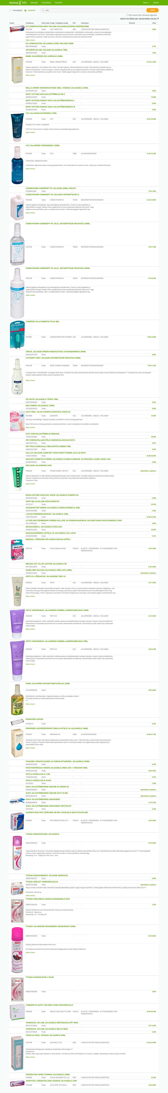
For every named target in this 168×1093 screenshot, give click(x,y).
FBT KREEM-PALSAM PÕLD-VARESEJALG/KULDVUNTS (50, 440)
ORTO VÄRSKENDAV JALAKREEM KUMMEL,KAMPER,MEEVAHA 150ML (57, 610)
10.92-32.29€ (151, 1012)
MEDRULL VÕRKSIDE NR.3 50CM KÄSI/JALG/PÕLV (48, 539)
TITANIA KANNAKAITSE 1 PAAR (40, 977)
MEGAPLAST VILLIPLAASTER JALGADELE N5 (46, 564)
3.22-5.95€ (152, 820)
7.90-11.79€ (152, 366)
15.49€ (153, 416)
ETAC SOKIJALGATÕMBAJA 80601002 (42, 434)
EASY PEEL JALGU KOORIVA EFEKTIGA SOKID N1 (48, 412)
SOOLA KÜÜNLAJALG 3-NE (38, 774)
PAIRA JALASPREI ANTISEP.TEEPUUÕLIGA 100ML (48, 683)
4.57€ (154, 443)
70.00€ (153, 97)
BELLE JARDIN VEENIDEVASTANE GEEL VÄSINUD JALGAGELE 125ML (57, 88)
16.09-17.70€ (151, 734)
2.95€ (154, 91)
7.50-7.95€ (152, 191)
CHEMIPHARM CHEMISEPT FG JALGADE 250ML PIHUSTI (51, 188)
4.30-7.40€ (152, 247)
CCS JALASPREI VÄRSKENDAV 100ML (43, 145)
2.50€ (154, 462)
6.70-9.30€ (152, 278)
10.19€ (153, 1077)
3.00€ (154, 992)
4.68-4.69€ (152, 690)
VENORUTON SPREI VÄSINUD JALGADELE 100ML (48, 1074)
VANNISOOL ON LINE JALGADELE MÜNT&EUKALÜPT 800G (52, 1023)
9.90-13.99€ (152, 337)
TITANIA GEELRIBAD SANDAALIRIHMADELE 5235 (48, 899)
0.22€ (154, 724)
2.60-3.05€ (152, 771)
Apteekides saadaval (148, 471)
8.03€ (154, 355)
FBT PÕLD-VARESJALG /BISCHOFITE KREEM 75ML (48, 446)
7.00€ (154, 53)
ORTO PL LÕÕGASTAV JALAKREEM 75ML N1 (46, 576)
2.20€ (154, 809)
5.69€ (154, 498)
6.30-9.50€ (152, 936)
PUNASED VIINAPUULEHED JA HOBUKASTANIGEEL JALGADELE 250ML (58, 761)
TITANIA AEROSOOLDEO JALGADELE (42, 834)
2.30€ (154, 905)
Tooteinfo (58, 3)
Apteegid (34, 3)
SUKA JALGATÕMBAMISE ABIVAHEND (43, 799)
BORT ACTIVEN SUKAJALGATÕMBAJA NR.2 (45, 94)
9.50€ (154, 878)
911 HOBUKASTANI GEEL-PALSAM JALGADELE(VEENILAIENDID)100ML (57, 26)
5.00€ (154, 103)
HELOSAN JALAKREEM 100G (39, 465)
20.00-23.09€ (151, 456)
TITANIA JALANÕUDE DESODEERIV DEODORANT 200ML (51, 926)
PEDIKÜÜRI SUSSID (34, 719)
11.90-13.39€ (151, 154)
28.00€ (153, 437)
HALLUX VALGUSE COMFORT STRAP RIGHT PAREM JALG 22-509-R (56, 453)
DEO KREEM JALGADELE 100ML (40, 406)
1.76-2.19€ (152, 803)
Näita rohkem (30, 40)
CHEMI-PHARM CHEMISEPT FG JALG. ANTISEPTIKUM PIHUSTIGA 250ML (58, 268)
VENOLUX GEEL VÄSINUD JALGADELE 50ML (46, 1035)
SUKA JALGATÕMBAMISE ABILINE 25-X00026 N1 (47, 787)
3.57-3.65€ (152, 583)
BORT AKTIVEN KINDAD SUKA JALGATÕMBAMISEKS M (50, 107)
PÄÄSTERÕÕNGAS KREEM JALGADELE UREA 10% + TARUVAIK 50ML (57, 768)
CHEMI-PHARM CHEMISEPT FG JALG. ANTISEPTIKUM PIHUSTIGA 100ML (58, 224)
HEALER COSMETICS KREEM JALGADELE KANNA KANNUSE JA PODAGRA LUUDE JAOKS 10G (68, 459)
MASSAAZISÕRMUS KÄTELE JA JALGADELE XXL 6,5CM (51, 533)
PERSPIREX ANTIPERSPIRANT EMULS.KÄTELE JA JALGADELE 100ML (57, 728)
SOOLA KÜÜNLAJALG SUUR (38, 780)
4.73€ (154, 46)
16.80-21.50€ (151, 517)
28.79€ (153, 504)
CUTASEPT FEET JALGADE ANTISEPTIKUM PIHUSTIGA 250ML (53, 358)
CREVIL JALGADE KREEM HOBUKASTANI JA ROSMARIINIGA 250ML (56, 352)
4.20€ (154, 1032)
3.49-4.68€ (152, 1085)
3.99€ (154, 29)
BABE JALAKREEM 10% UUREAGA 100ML (44, 56)
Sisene (156, 3)
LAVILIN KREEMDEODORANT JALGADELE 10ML (47, 514)
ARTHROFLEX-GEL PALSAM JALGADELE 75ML (47, 50)
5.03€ (154, 764)
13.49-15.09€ (151, 1043)
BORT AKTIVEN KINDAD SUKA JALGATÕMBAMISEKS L (50, 100)
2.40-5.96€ (152, 567)
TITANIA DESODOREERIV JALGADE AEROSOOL (47, 875)
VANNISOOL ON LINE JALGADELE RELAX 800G (47, 1029)
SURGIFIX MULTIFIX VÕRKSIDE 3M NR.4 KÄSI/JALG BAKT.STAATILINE (57, 812)
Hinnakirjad (46, 3)
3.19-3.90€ (152, 616)
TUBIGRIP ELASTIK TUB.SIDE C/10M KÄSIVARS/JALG (49, 1005)
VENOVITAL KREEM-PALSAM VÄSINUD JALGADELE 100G (51, 1081)
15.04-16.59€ (151, 119)
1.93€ (154, 511)
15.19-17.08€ (151, 62)
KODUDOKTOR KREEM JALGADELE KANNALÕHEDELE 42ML (53, 508)
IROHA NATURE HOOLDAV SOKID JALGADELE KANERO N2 (52, 495)
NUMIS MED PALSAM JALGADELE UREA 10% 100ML (49, 570)
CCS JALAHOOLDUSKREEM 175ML (41, 113)
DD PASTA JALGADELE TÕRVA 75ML (42, 399)
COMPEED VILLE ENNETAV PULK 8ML (42, 321)
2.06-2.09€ (152, 649)
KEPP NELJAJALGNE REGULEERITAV (42, 501)
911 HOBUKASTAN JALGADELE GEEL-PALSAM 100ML (50, 43)
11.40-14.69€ (151, 200)
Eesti (146, 3)
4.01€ (154, 402)
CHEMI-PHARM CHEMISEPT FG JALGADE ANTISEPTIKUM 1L (52, 195)
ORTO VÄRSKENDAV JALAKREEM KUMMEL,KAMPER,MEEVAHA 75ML (57, 641)
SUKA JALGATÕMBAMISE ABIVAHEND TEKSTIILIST (48, 806)
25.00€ (153, 530)
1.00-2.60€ (152, 548)
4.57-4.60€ (152, 1026)
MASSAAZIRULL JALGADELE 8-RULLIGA (44, 527)
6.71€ (154, 536)
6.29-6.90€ (152, 843)
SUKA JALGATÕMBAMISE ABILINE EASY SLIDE (47, 793)
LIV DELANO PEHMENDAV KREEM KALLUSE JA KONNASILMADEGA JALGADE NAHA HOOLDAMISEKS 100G (74, 520)
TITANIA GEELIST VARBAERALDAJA (42, 882)
